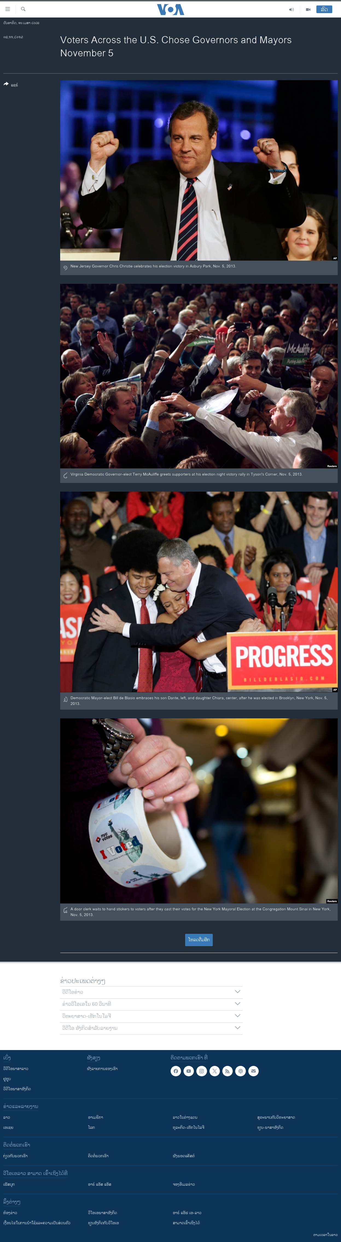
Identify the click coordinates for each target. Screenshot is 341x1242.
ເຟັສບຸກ (9, 1184)
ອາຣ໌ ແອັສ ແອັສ (99, 1184)
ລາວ (6, 1117)
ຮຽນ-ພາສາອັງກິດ (270, 1127)
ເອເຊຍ (8, 1127)
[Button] (11, 85)
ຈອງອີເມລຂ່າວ (184, 1184)
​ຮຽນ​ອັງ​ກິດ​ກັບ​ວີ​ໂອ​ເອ (103, 1223)
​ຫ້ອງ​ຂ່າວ (10, 1213)
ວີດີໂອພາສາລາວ (15, 1069)
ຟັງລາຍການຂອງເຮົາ (102, 1069)
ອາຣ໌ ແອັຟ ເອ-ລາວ (187, 1213)
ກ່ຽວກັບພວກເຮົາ (15, 1156)
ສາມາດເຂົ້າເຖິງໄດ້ (186, 1223)
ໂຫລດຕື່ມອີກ (199, 940)
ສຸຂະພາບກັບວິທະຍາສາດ (276, 1117)
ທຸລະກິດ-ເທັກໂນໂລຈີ (188, 1127)
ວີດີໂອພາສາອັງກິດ (17, 1089)
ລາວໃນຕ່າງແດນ (185, 1117)
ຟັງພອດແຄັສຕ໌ (184, 1156)
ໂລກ (91, 1127)
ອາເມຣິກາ (95, 1117)
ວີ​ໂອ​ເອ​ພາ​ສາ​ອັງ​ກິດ (102, 1213)
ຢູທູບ (7, 1079)
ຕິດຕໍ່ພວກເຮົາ (98, 1156)
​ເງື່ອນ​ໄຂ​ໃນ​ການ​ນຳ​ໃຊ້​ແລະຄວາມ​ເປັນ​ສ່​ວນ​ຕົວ (37, 1223)
